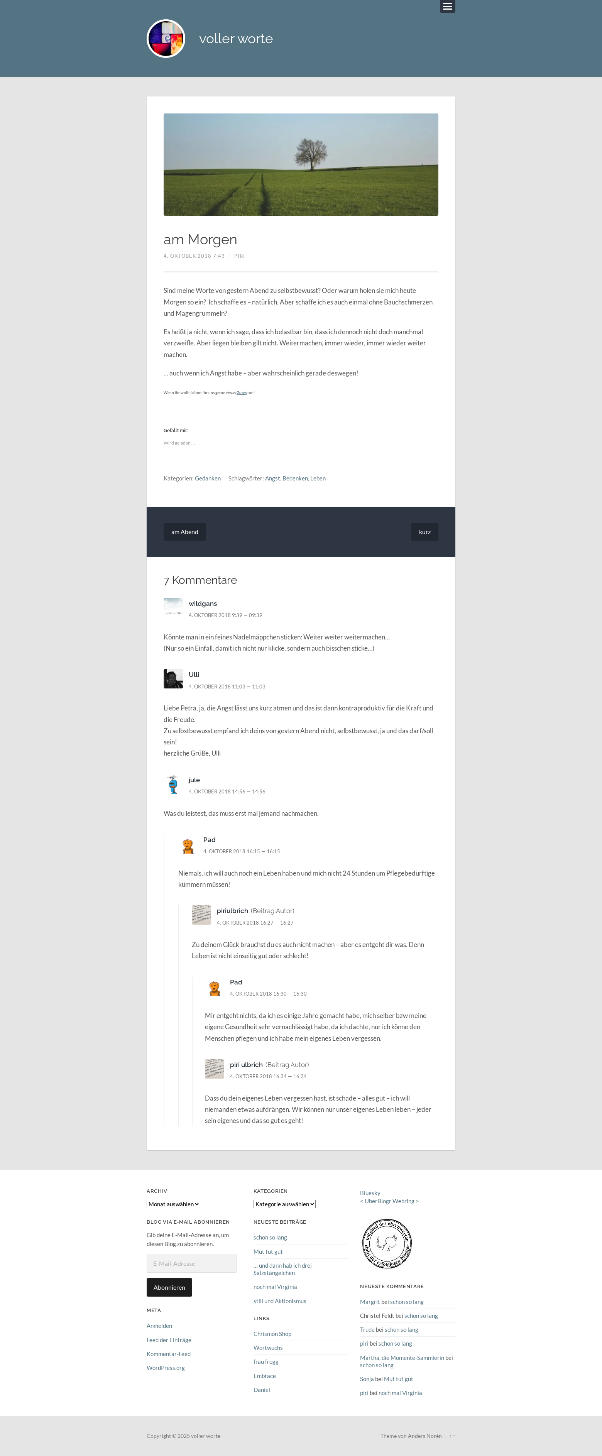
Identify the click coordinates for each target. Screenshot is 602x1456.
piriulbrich (232, 911)
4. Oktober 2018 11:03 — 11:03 (227, 686)
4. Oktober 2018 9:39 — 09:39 (225, 615)
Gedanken (208, 478)
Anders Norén (425, 1436)
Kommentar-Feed (169, 1353)
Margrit (370, 1301)
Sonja (367, 1378)
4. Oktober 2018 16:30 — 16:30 (268, 994)
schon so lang (270, 1237)
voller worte (236, 39)
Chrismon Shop (272, 1333)
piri (239, 256)
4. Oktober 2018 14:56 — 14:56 (227, 791)
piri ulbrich (246, 1065)
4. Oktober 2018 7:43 (194, 256)
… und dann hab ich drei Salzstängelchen (283, 1269)
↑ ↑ (452, 1436)
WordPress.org (166, 1367)
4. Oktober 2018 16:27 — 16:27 (255, 923)
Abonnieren (169, 1287)
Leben (318, 478)
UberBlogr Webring (389, 1200)
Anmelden (159, 1325)
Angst (272, 478)
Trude (367, 1329)
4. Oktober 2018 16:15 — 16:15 (241, 851)
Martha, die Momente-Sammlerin (402, 1357)
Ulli (194, 675)
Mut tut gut (268, 1251)
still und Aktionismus (280, 1300)
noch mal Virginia (275, 1286)
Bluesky (370, 1193)
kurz (425, 531)
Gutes (242, 392)
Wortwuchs (268, 1347)
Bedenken (295, 478)
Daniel (262, 1389)
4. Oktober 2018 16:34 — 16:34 (268, 1076)
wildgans (203, 603)
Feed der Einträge (169, 1339)
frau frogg (266, 1361)
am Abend (184, 531)
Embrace (265, 1375)
